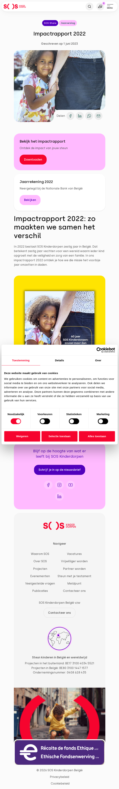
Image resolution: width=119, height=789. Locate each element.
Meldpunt (74, 583)
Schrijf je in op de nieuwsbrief (60, 469)
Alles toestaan (97, 436)
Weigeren (22, 436)
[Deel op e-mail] (98, 116)
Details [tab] (59, 360)
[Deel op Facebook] (70, 116)
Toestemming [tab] (21, 360)
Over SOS (40, 561)
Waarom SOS (40, 554)
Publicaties (40, 591)
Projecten (40, 568)
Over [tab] (98, 360)
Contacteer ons (74, 591)
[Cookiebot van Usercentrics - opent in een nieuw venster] (99, 350)
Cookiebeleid (60, 783)
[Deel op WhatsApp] (89, 116)
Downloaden (33, 159)
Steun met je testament (74, 576)
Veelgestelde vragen (40, 583)
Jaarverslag (68, 23)
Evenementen (40, 576)
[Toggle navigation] (110, 6)
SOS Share (50, 23)
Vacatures (74, 554)
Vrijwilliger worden (74, 561)
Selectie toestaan (59, 436)
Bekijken (30, 200)
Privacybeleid (59, 777)
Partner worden (74, 568)
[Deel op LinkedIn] (80, 116)
